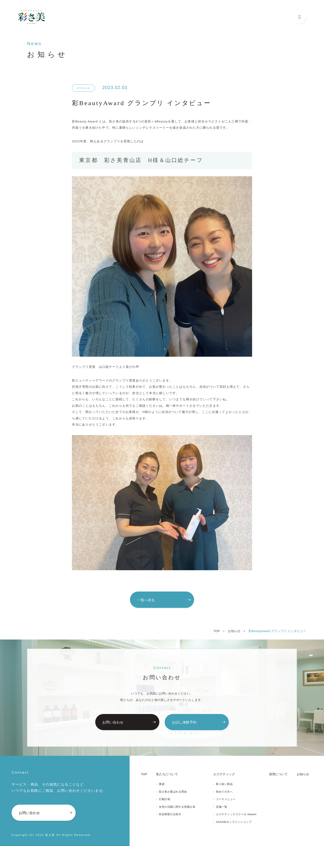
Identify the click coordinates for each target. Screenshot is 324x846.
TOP (216, 631)
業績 (161, 784)
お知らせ (234, 631)
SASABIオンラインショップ (233, 821)
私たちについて (167, 774)
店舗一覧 (221, 806)
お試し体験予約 (198, 722)
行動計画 (164, 799)
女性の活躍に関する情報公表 (177, 806)
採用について (278, 774)
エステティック (224, 774)
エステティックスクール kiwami (236, 814)
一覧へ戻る (164, 600)
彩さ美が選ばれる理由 (173, 791)
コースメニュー (226, 799)
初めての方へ (224, 791)
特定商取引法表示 (170, 814)
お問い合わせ (129, 722)
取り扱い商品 (224, 784)
